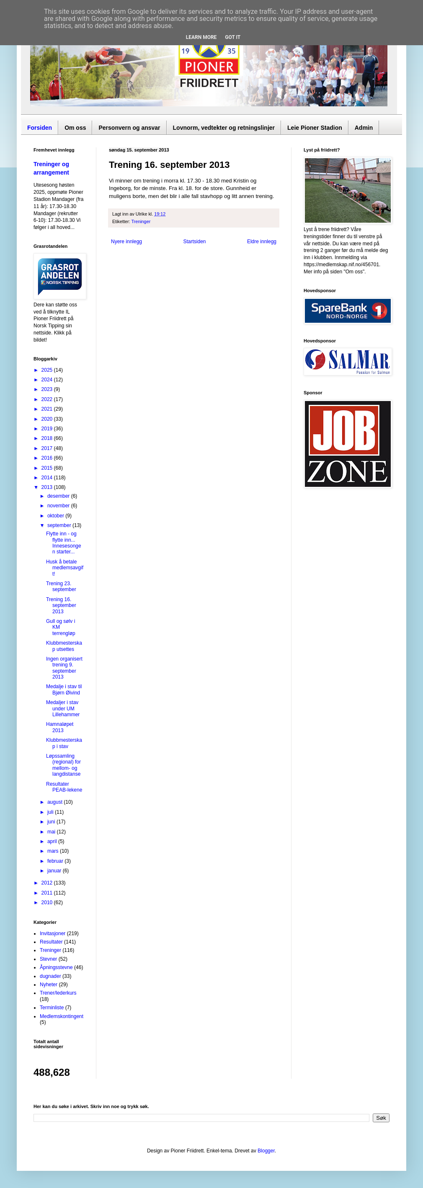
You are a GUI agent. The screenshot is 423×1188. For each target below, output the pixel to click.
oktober (56, 516)
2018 (47, 438)
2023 (47, 389)
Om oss (75, 127)
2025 (47, 370)
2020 (47, 419)
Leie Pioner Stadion (314, 127)
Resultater (51, 942)
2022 (47, 399)
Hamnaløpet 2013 (59, 727)
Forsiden (39, 127)
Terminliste (52, 1008)
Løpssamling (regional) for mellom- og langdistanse (63, 765)
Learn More (201, 37)
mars (53, 851)
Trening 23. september (61, 586)
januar (55, 871)
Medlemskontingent (61, 1016)
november (59, 506)
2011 (47, 893)
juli (51, 812)
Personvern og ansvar (129, 127)
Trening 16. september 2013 (61, 606)
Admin (364, 127)
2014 (47, 478)
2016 (47, 458)
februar (55, 861)
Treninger (140, 221)
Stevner (48, 959)
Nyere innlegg (126, 241)
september (59, 525)
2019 (47, 429)
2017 (47, 448)
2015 (47, 468)
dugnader (50, 976)
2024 (47, 380)
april (52, 841)
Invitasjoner (52, 933)
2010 (47, 902)
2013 (47, 487)
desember (59, 496)
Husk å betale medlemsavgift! (64, 568)
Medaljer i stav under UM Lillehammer (63, 708)
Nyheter (48, 984)
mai (52, 832)
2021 (47, 409)
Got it (232, 37)
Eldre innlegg (261, 241)
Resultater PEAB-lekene (64, 787)
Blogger (266, 1151)
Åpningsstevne (56, 967)
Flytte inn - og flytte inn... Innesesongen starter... (63, 543)
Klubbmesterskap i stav (64, 743)
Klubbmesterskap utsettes (64, 646)
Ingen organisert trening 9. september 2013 (64, 668)
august (55, 802)
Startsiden (194, 241)
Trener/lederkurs (58, 993)
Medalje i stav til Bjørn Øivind (64, 689)
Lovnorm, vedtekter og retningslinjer (224, 127)
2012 (47, 883)
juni (52, 822)
